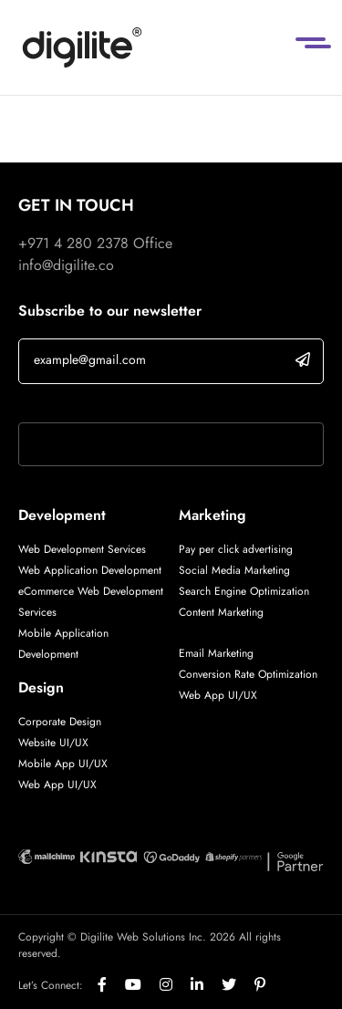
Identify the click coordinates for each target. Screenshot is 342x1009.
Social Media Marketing (234, 570)
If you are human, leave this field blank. (139, 399)
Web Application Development (89, 570)
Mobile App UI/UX (63, 763)
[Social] (111, 985)
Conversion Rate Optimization (248, 674)
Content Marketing (221, 612)
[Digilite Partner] (46, 855)
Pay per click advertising (236, 549)
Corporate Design (59, 721)
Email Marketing (216, 653)
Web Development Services (82, 549)
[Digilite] (82, 47)
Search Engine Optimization (244, 591)
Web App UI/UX (57, 784)
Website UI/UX (53, 742)
